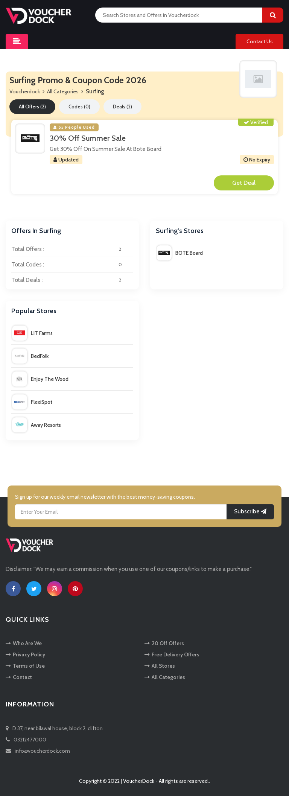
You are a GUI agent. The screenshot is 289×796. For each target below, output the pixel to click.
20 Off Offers (164, 643)
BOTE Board (180, 252)
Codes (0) (79, 106)
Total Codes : (72, 264)
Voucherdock (24, 91)
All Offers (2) (32, 106)
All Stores (159, 665)
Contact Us (259, 41)
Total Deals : (72, 280)
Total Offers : (72, 249)
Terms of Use (25, 665)
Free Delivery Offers (171, 654)
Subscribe (250, 511)
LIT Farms (32, 333)
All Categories (63, 91)
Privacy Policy (25, 654)
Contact (19, 677)
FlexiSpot (32, 401)
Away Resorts (36, 424)
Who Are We (24, 643)
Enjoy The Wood (40, 379)
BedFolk (30, 356)
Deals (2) (122, 106)
